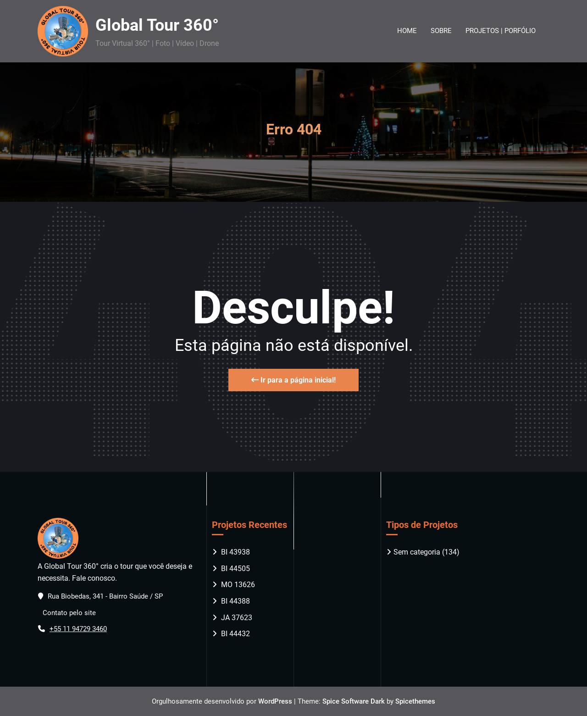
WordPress (275, 701)
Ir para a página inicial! (293, 380)
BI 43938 (235, 552)
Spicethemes (415, 701)
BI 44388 (235, 601)
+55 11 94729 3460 (78, 629)
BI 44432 (235, 633)
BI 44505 (235, 568)
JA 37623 (236, 617)
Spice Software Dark (353, 701)
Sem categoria (416, 552)
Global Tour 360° (157, 25)
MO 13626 (238, 584)
